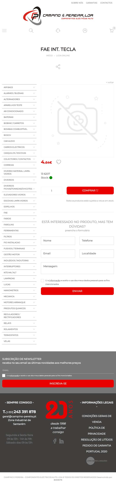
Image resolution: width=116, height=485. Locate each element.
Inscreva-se (58, 383)
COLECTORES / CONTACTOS (17, 159)
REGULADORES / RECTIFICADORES (12, 315)
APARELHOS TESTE (13, 105)
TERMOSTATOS (11, 335)
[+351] (19, 412)
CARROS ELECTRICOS (14, 147)
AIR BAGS (8, 87)
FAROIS (7, 218)
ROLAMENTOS (11, 329)
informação (54, 280)
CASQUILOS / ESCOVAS (15, 153)
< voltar (110, 82)
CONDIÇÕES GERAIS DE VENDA (96, 419)
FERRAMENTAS (11, 230)
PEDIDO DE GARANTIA (96, 445)
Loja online (63, 55)
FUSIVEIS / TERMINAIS (14, 248)
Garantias (91, 3)
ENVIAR (77, 291)
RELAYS (7, 323)
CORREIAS (9, 165)
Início (49, 55)
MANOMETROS (11, 290)
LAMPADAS (9, 278)
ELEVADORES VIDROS (14, 194)
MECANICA (9, 296)
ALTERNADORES (12, 99)
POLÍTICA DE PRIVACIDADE (97, 430)
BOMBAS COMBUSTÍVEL (15, 129)
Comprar (90, 190)
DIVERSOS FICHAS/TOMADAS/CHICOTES (18, 187)
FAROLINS (9, 224)
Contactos (106, 3)
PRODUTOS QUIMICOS (15, 308)
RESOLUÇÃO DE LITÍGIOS (96, 439)
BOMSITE (58, 480)
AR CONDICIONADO (13, 111)
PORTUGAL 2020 (96, 451)
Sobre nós (77, 3)
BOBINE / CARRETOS (14, 123)
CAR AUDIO (9, 141)
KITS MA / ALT (10, 272)
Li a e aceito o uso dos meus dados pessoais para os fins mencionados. (77, 282)
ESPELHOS (9, 206)
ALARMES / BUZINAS (13, 93)
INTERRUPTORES (12, 266)
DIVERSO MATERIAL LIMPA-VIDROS (17, 172)
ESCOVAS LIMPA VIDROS (16, 201)
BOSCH (7, 135)
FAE (6, 212)
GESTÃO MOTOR (12, 254)
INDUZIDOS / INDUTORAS (16, 260)
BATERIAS (8, 117)
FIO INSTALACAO (12, 242)
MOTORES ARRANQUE (14, 302)
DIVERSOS (9, 180)
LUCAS (7, 284)
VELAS (7, 341)
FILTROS (8, 236)
